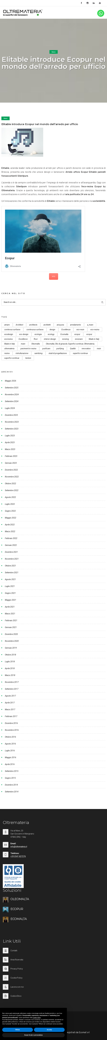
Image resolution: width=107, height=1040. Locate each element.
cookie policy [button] (37, 1017)
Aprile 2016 (10, 764)
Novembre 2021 (12, 559)
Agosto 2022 (10, 497)
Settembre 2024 (11, 401)
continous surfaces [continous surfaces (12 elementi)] (12, 329)
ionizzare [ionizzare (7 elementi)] (79, 339)
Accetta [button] (49, 1029)
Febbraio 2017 (11, 716)
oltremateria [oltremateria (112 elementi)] (9, 348)
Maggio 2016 (10, 757)
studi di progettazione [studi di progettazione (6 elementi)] (58, 353)
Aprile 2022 (10, 524)
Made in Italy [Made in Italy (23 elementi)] (9, 344)
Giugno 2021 (10, 593)
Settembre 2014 (11, 792)
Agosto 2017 (10, 696)
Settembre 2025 (11, 388)
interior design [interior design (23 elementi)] (50, 339)
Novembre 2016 (12, 730)
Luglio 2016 (10, 750)
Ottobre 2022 (10, 483)
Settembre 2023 (11, 429)
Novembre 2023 (12, 422)
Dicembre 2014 (11, 785)
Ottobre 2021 (10, 566)
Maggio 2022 (10, 518)
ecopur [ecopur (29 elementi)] (77, 334)
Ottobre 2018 (10, 655)
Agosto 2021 (10, 579)
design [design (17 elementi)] (52, 329)
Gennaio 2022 (11, 545)
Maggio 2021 (10, 600)
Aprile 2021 (10, 607)
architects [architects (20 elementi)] (33, 325)
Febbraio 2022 (11, 538)
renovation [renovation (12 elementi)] (86, 348)
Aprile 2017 (10, 703)
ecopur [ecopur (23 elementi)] (89, 334)
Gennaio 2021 (11, 627)
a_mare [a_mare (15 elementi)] (90, 325)
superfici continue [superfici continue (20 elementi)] (11, 358)
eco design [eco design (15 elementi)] (23, 334)
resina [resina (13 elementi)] (6, 353)
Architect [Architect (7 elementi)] (19, 325)
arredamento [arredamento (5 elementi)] (75, 325)
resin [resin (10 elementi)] (99, 348)
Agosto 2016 (10, 744)
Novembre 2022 (12, 477)
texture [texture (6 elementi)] (28, 358)
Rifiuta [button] (17, 1029)
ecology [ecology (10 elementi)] (51, 334)
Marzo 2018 (10, 675)
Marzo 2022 (10, 531)
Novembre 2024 (12, 394)
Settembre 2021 (11, 572)
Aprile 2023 (10, 442)
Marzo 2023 (10, 449)
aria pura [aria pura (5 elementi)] (60, 325)
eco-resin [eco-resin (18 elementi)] (80, 329)
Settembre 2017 (11, 689)
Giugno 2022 (10, 511)
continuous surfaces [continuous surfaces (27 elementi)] (34, 329)
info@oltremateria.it (18, 846)
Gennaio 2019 (11, 648)
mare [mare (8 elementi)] (23, 344)
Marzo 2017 (10, 709)
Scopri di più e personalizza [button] (33, 1035)
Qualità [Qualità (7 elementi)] (73, 348)
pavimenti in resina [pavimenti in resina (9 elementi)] (28, 348)
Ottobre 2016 (10, 737)
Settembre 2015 (11, 771)
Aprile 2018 (10, 668)
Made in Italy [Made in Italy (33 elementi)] (94, 339)
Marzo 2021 (10, 614)
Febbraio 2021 (11, 620)
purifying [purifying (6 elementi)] (60, 348)
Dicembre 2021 (11, 552)
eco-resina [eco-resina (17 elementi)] (94, 329)
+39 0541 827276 (18, 856)
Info (53, 276)
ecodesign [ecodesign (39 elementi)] (8, 334)
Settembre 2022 (11, 490)
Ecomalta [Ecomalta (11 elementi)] (64, 334)
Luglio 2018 (10, 661)
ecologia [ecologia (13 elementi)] (38, 334)
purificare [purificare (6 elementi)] (46, 348)
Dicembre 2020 (11, 634)
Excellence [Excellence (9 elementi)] (23, 339)
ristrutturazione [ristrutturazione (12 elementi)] (22, 353)
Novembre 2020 (12, 641)
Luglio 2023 (10, 435)
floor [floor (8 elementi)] (36, 339)
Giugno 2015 (10, 778)
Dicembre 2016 (11, 723)
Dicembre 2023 (11, 415)
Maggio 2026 (10, 381)
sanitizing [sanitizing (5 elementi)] (38, 353)
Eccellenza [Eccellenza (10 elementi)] (65, 329)
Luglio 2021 (10, 586)
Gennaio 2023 (11, 463)
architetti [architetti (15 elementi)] (47, 325)
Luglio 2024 (10, 408)
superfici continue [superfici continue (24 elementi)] (80, 353)
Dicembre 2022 (11, 470)
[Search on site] (53, 302)
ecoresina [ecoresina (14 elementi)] (8, 339)
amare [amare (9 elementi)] (7, 325)
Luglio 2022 (10, 504)
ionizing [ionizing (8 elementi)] (65, 339)
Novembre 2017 (12, 682)
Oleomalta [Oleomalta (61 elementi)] (35, 344)
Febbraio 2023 (11, 456)
